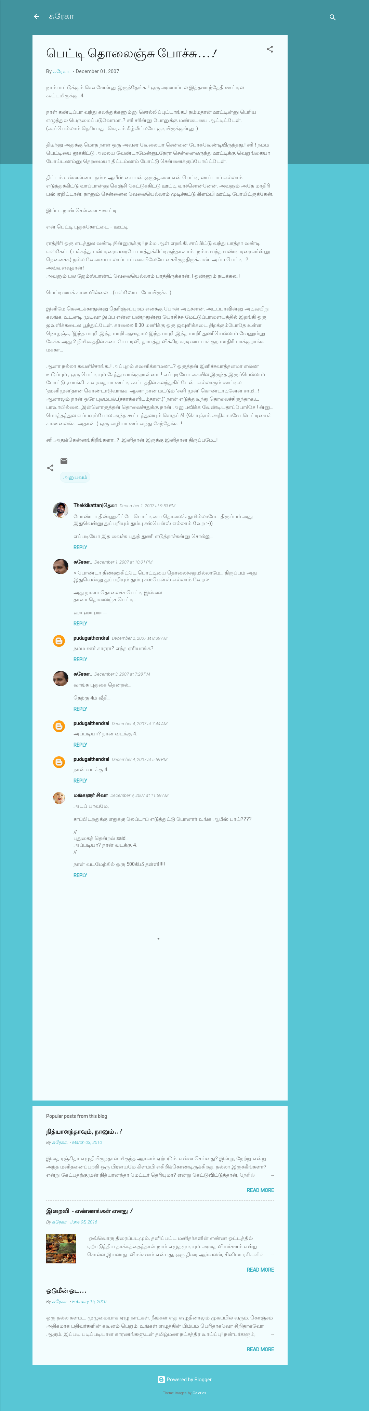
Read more (260, 1190)
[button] (270, 50)
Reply (80, 547)
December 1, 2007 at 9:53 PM (147, 505)
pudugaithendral (91, 638)
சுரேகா (61, 16)
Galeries (199, 1393)
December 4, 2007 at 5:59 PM (140, 759)
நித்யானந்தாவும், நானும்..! (83, 1132)
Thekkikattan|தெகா (95, 505)
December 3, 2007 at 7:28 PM (122, 674)
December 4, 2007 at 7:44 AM (140, 723)
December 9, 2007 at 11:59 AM (139, 795)
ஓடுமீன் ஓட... (66, 1291)
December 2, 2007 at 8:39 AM (140, 638)
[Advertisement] (315, 137)
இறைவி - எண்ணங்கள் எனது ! (89, 1211)
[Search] (333, 18)
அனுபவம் (75, 477)
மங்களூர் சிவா (91, 795)
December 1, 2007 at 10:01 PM (123, 562)
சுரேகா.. (83, 562)
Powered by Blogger (184, 1380)
